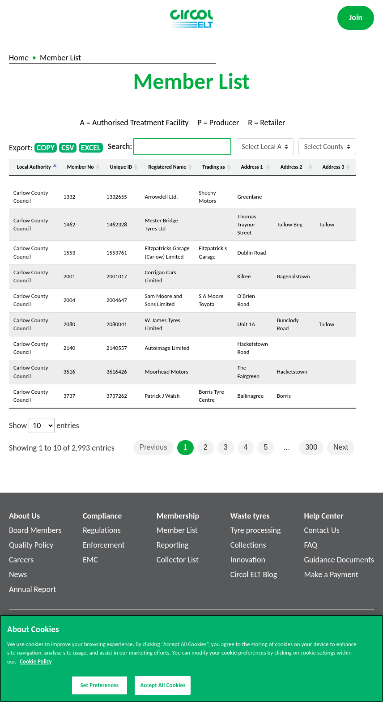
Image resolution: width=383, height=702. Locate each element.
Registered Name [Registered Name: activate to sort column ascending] (167, 167)
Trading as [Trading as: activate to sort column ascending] (213, 167)
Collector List (178, 560)
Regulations (102, 530)
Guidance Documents (339, 560)
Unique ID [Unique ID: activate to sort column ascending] (121, 167)
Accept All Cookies (162, 688)
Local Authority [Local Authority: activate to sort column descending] (34, 167)
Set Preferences (100, 688)
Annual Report (32, 589)
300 (311, 447)
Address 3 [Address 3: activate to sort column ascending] (334, 167)
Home (19, 58)
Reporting (173, 545)
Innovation (247, 560)
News (18, 574)
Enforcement (104, 545)
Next (340, 447)
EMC (90, 560)
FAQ (311, 545)
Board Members (35, 530)
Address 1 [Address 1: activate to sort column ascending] (252, 167)
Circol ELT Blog (253, 574)
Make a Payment (331, 574)
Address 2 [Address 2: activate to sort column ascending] (291, 167)
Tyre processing (255, 530)
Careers (21, 560)
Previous (153, 447)
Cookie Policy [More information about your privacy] (35, 664)
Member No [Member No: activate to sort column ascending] (80, 167)
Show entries (44, 425)
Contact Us (322, 530)
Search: (170, 146)
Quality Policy (31, 545)
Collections (248, 545)
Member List (177, 530)
